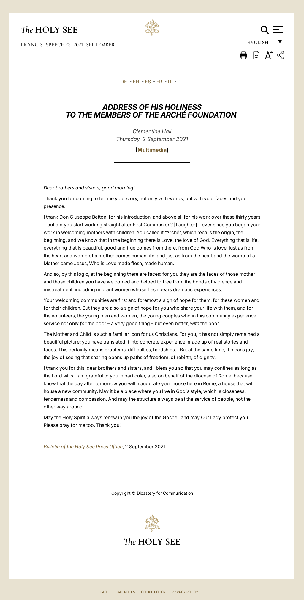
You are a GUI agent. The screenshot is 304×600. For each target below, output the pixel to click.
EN (136, 81)
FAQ (103, 592)
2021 (79, 44)
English (260, 43)
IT (170, 81)
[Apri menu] (277, 30)
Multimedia (152, 150)
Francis (32, 44)
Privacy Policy (185, 592)
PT (180, 81)
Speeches (59, 44)
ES (148, 81)
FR (159, 81)
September (100, 44)
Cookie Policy (153, 592)
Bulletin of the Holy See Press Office (83, 446)
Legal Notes (124, 592)
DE (124, 81)
